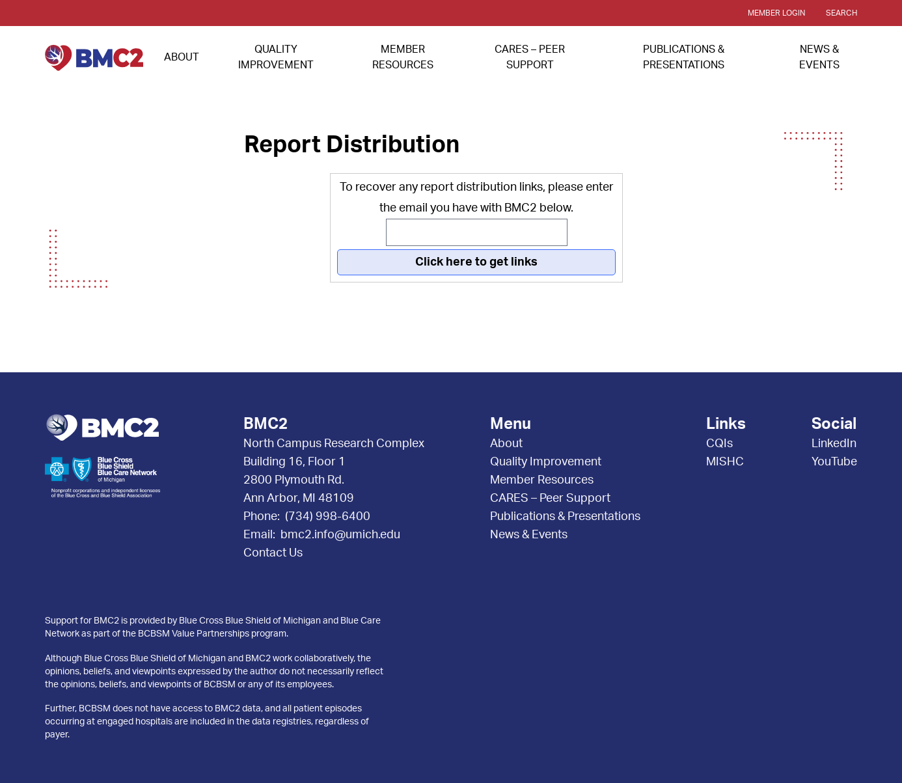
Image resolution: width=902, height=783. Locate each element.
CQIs (719, 444)
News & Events (528, 535)
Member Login (776, 13)
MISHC (725, 462)
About (181, 57)
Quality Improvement (545, 462)
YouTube (834, 462)
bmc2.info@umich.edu (340, 535)
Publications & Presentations (565, 517)
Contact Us (273, 553)
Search (841, 13)
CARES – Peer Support (550, 498)
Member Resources (542, 480)
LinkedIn (834, 444)
